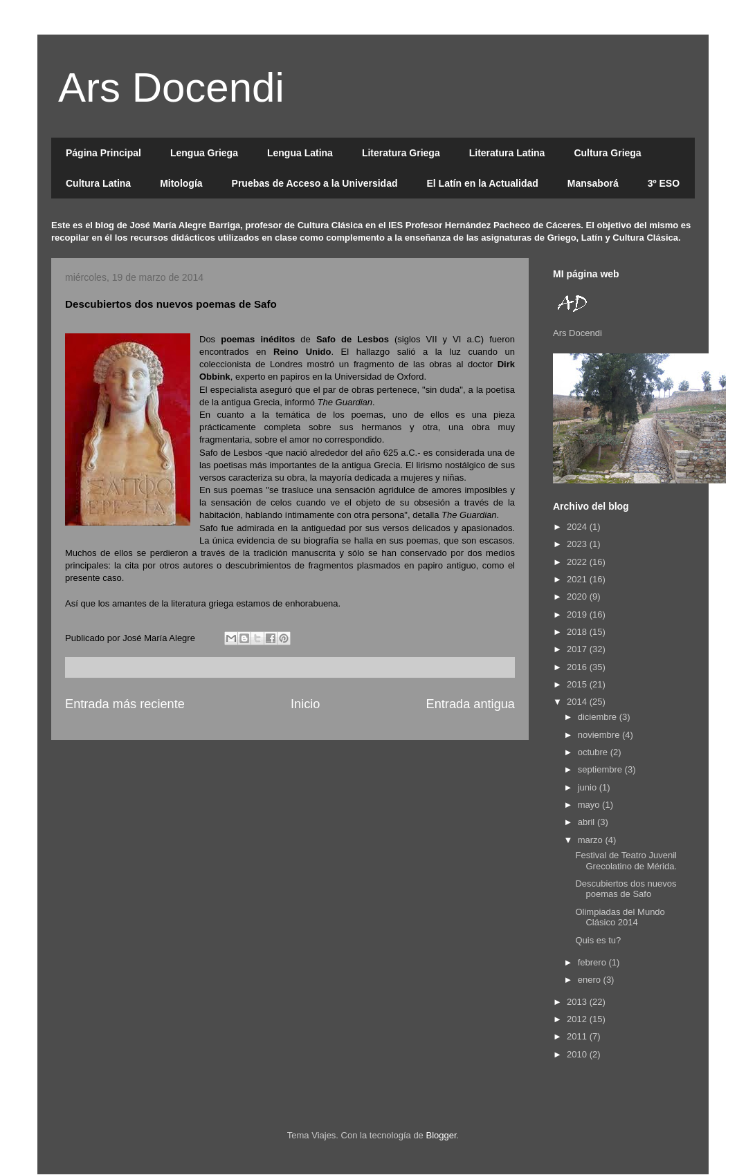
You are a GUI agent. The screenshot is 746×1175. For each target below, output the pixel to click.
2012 (578, 1019)
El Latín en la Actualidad (482, 183)
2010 (578, 1054)
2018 (578, 632)
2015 (578, 684)
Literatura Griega (401, 152)
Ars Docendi (171, 87)
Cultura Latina (98, 183)
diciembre (598, 717)
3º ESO (664, 183)
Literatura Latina (507, 152)
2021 (578, 579)
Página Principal (103, 152)
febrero (593, 962)
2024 (578, 526)
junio (588, 787)
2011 (578, 1036)
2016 (578, 667)
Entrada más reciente (125, 704)
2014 (578, 701)
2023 (578, 544)
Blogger (441, 1135)
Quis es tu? (598, 940)
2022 (578, 562)
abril (587, 822)
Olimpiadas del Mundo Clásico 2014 (619, 917)
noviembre (600, 735)
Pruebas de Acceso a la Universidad (315, 183)
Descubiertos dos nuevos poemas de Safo (625, 889)
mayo (590, 804)
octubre (594, 752)
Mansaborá (593, 183)
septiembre (601, 769)
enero (590, 979)
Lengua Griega (204, 152)
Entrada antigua (470, 704)
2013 (578, 1002)
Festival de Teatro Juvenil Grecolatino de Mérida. (626, 860)
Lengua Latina (300, 152)
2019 (578, 614)
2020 (578, 596)
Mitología (181, 183)
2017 (578, 649)
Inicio (305, 704)
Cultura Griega (607, 152)
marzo (592, 840)
